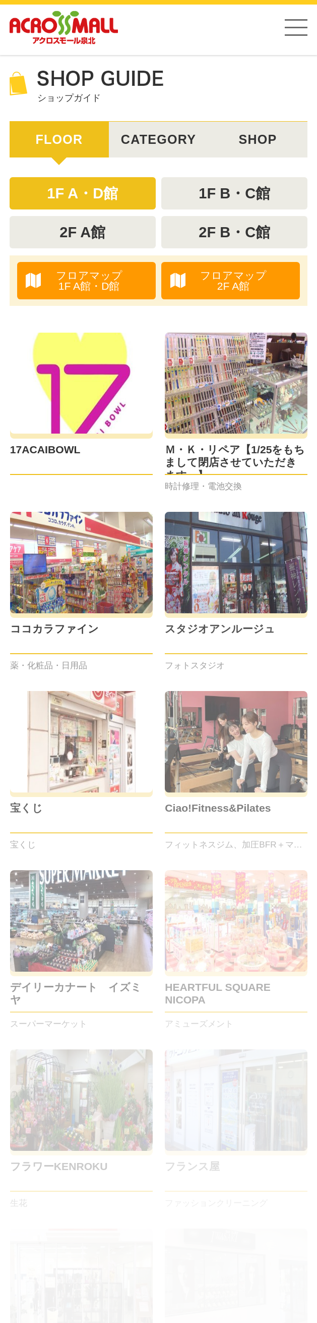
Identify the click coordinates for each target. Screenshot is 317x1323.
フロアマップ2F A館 (218, 281)
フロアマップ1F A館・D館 (74, 281)
